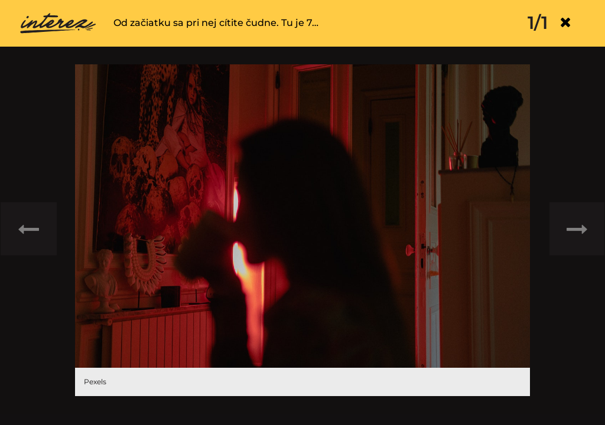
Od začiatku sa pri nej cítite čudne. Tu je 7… (215, 22)
